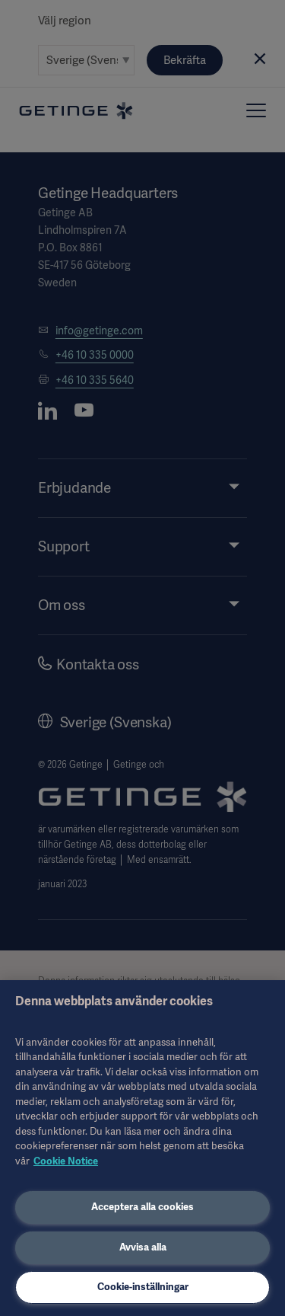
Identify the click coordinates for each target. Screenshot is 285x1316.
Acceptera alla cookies (142, 1206)
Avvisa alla (142, 1247)
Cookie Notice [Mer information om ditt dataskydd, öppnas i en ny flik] (65, 1161)
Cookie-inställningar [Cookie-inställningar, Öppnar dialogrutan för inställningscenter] (142, 1286)
